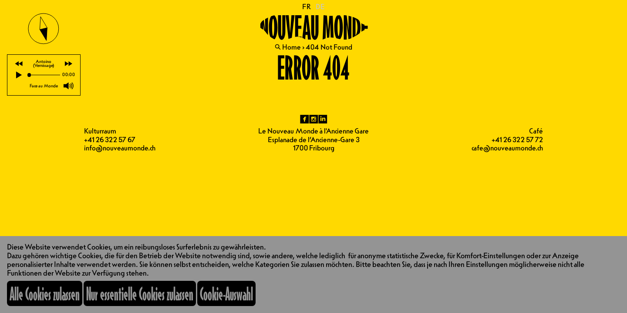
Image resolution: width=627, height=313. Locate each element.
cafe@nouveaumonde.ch (507, 148)
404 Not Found (329, 47)
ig (313, 119)
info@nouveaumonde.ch (119, 148)
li (322, 119)
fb (304, 119)
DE (320, 6)
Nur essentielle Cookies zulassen (139, 293)
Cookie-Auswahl (226, 293)
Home (291, 47)
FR (306, 6)
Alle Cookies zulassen (45, 293)
